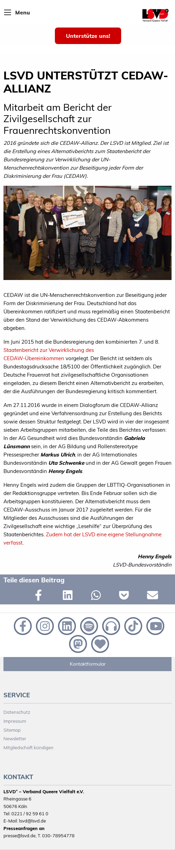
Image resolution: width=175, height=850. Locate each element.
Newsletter (14, 738)
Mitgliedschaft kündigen (28, 747)
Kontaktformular (88, 664)
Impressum (14, 721)
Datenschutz (16, 712)
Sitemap (12, 730)
